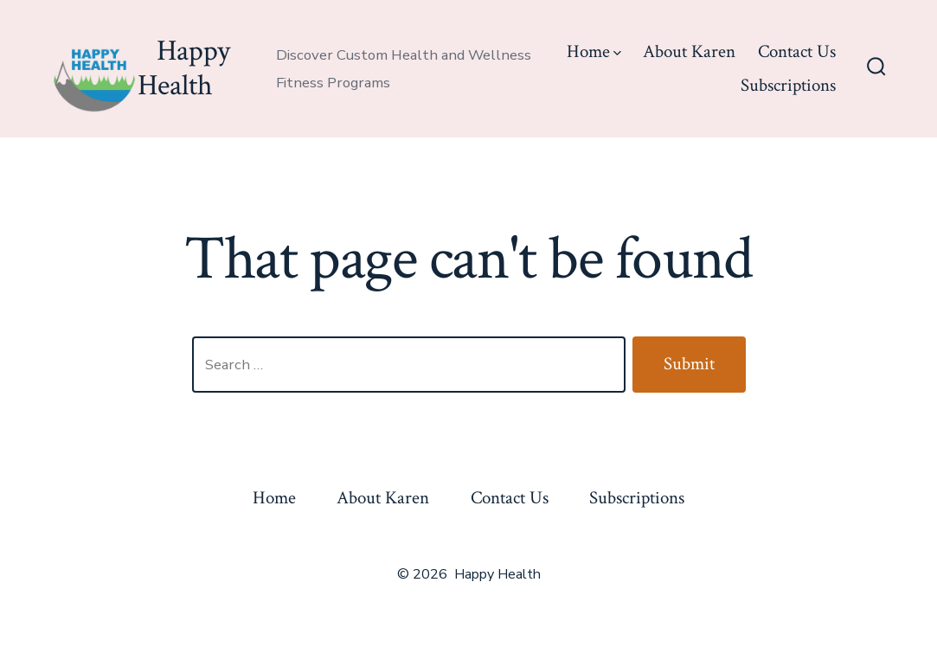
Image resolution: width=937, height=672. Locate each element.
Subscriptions (788, 85)
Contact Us (797, 51)
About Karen (689, 51)
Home (594, 51)
